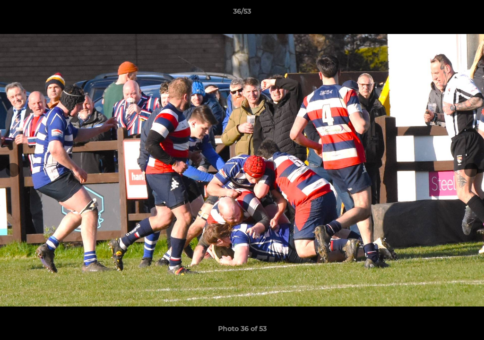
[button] (467, 13)
